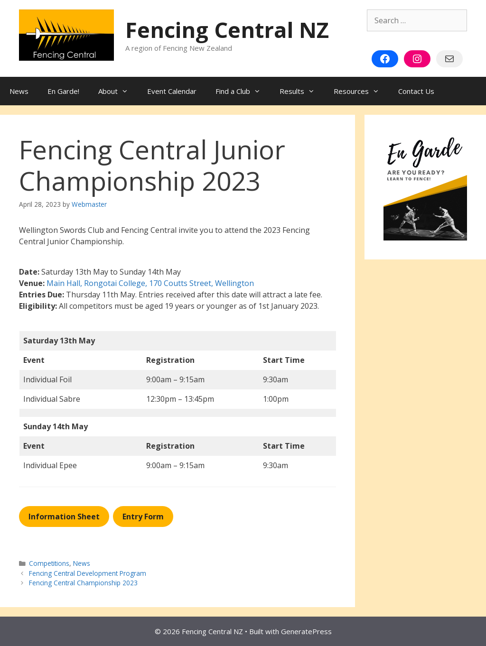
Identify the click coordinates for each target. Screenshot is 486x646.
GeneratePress (306, 631)
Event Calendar (171, 91)
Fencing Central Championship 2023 (83, 582)
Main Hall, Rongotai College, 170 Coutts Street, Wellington (150, 283)
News (18, 91)
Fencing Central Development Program (87, 573)
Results (302, 91)
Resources (361, 91)
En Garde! (63, 91)
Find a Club (242, 91)
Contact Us (416, 91)
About (118, 91)
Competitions (49, 563)
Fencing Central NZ (227, 29)
